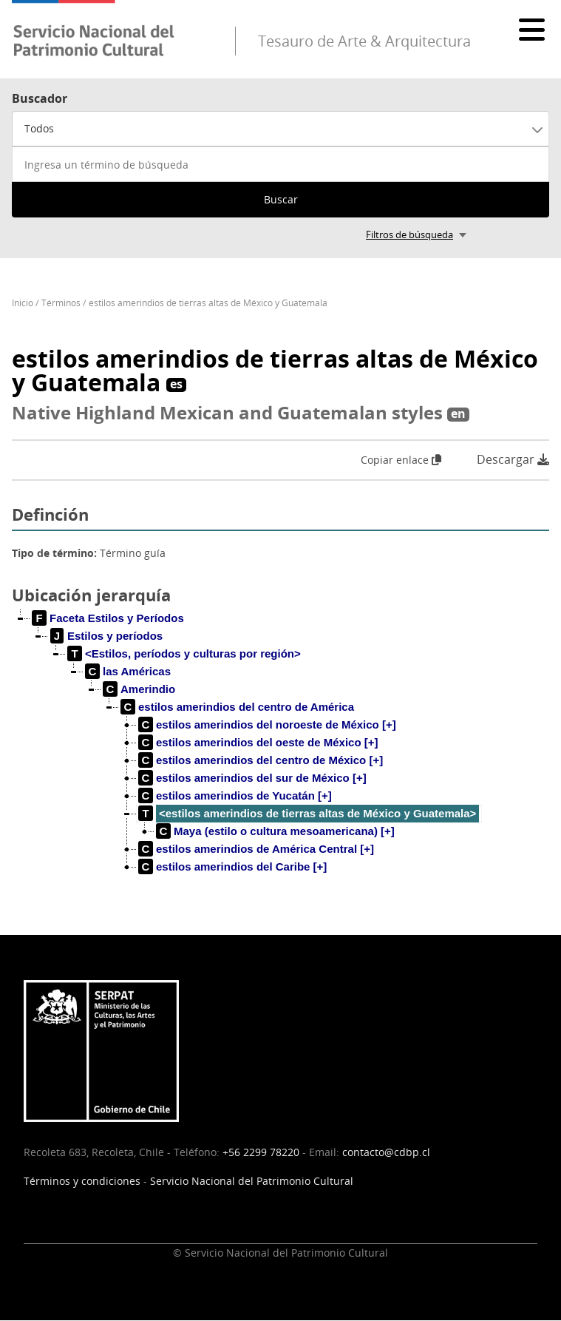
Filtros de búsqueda (409, 234)
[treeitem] (108, 618)
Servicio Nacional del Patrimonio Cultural (251, 1181)
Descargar (513, 460)
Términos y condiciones (82, 1181)
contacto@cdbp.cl (386, 1152)
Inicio (22, 303)
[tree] (280, 754)
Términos (61, 303)
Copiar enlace (401, 460)
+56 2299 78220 (260, 1152)
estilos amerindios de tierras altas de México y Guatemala (208, 303)
